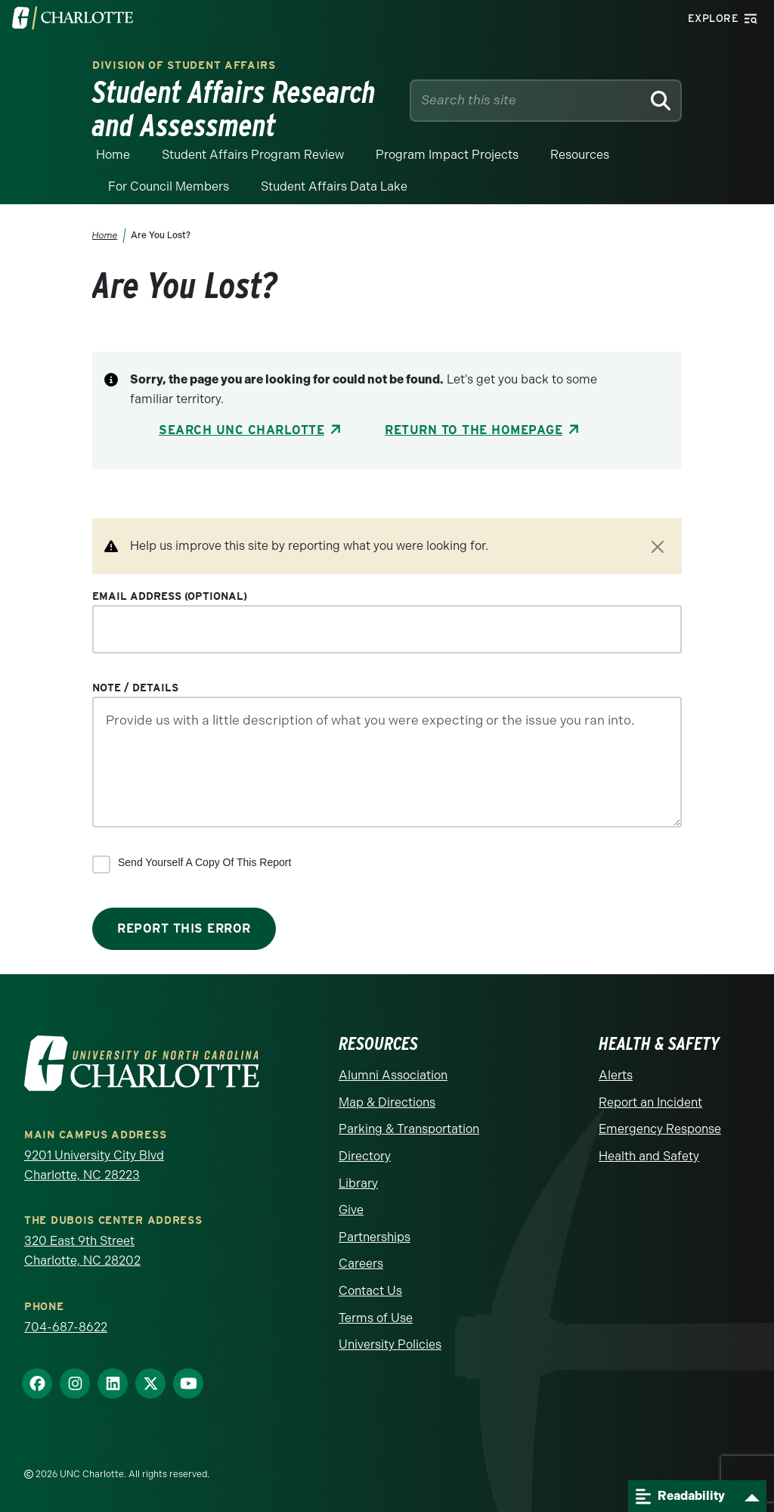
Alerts (616, 1075)
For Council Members (168, 186)
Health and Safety (649, 1156)
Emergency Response (660, 1129)
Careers (361, 1263)
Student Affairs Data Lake (334, 186)
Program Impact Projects (447, 154)
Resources (579, 154)
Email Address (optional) (169, 596)
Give (351, 1210)
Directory (365, 1156)
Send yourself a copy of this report (204, 862)
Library (358, 1183)
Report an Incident (650, 1102)
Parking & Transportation (409, 1129)
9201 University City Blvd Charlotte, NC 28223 (94, 1165)
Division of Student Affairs (184, 65)
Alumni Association (393, 1075)
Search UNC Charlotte (241, 430)
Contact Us (370, 1291)
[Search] (660, 100)
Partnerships (374, 1237)
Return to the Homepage (473, 430)
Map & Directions (387, 1102)
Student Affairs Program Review (253, 154)
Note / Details (135, 687)
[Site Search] (528, 100)
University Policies (390, 1344)
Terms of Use (376, 1318)
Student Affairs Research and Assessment (234, 109)
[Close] (657, 547)
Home (113, 154)
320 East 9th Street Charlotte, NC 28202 (82, 1251)
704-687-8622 (65, 1327)
